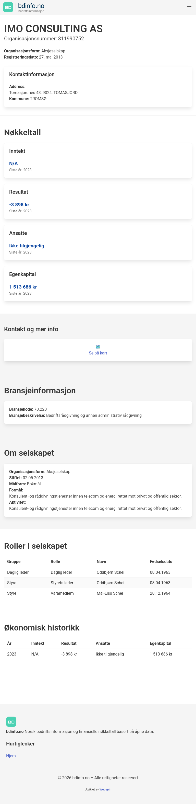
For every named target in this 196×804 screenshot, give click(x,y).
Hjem (11, 755)
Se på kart (98, 353)
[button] (189, 6)
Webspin (105, 789)
